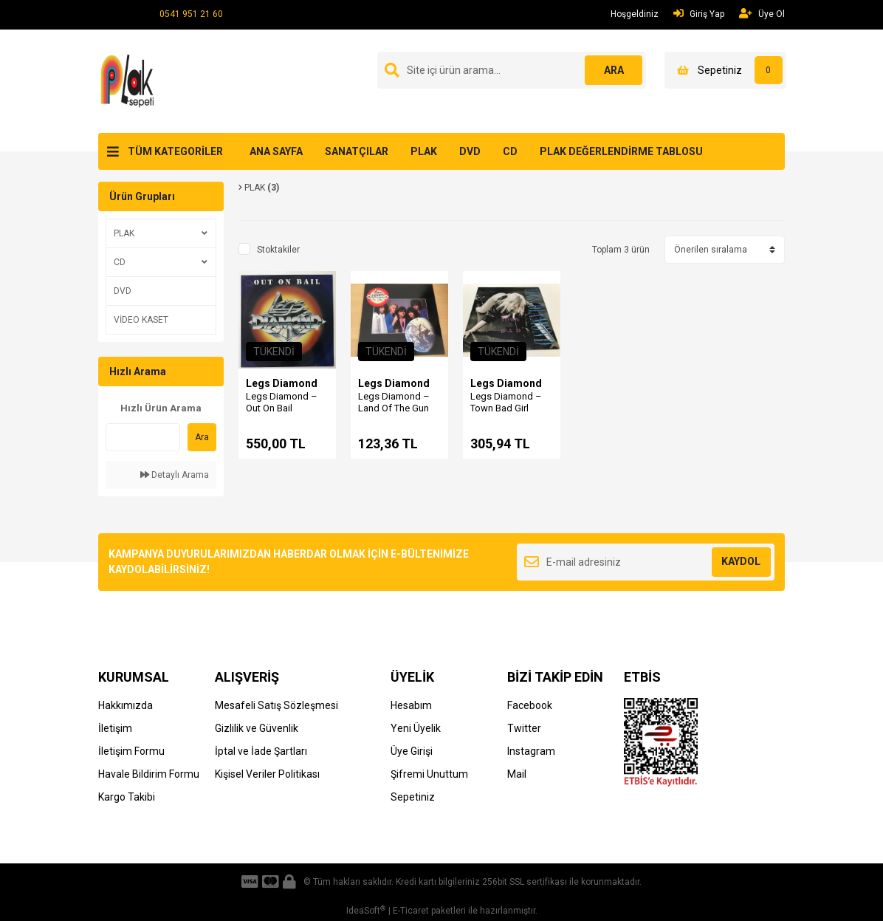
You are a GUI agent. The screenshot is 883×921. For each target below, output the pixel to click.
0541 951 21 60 (191, 14)
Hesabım (411, 705)
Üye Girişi (412, 751)
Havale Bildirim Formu (148, 774)
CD (510, 151)
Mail (516, 774)
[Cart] (725, 70)
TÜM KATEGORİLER (175, 151)
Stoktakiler (278, 249)
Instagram (531, 751)
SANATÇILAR (356, 151)
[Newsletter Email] (645, 562)
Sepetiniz (413, 797)
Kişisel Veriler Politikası (267, 774)
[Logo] (129, 80)
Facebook (529, 705)
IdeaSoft (365, 911)
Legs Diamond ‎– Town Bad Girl (506, 402)
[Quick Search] (143, 437)
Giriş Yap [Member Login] (698, 13)
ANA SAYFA (276, 151)
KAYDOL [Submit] (740, 561)
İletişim (115, 728)
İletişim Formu (131, 751)
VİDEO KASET (141, 320)
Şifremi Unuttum (429, 774)
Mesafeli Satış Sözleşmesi (276, 705)
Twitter (524, 728)
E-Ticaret (411, 910)
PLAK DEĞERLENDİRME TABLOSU (621, 151)
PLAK (423, 151)
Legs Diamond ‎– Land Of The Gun (394, 402)
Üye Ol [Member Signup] (762, 13)
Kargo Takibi (126, 797)
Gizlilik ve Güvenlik (256, 728)
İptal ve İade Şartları (261, 751)
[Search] (511, 70)
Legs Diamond (281, 383)
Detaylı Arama (174, 475)
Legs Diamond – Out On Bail (281, 402)
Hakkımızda (125, 705)
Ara (202, 437)
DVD (470, 151)
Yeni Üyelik (416, 728)
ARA (613, 70)
